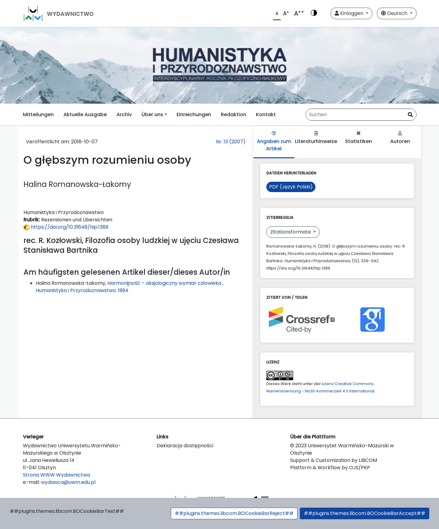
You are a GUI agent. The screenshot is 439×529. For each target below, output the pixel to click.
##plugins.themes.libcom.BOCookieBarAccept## (364, 513)
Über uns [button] (152, 114)
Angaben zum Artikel (274, 141)
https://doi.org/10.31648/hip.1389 (65, 227)
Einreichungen (194, 114)
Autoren (400, 138)
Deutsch (394, 13)
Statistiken (358, 138)
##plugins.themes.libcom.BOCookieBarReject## (234, 513)
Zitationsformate (291, 231)
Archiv (124, 114)
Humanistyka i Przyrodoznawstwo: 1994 (82, 290)
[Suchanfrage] (361, 114)
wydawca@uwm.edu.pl (68, 482)
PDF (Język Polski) (291, 186)
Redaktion (233, 114)
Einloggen (350, 13)
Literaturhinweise (316, 138)
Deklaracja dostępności (185, 445)
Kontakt (266, 114)
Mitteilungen (38, 114)
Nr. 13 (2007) (231, 141)
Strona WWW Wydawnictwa (56, 474)
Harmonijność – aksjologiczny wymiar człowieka (164, 283)
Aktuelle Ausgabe (85, 114)
